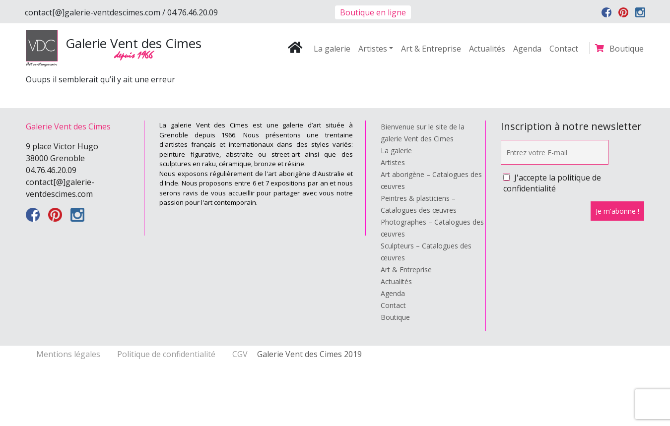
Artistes (372, 48)
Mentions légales (69, 354)
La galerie (332, 48)
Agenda (527, 48)
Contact (563, 48)
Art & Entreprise (431, 48)
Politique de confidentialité (167, 354)
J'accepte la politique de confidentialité (552, 183)
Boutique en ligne (373, 12)
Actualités (487, 48)
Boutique (626, 48)
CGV (240, 354)
